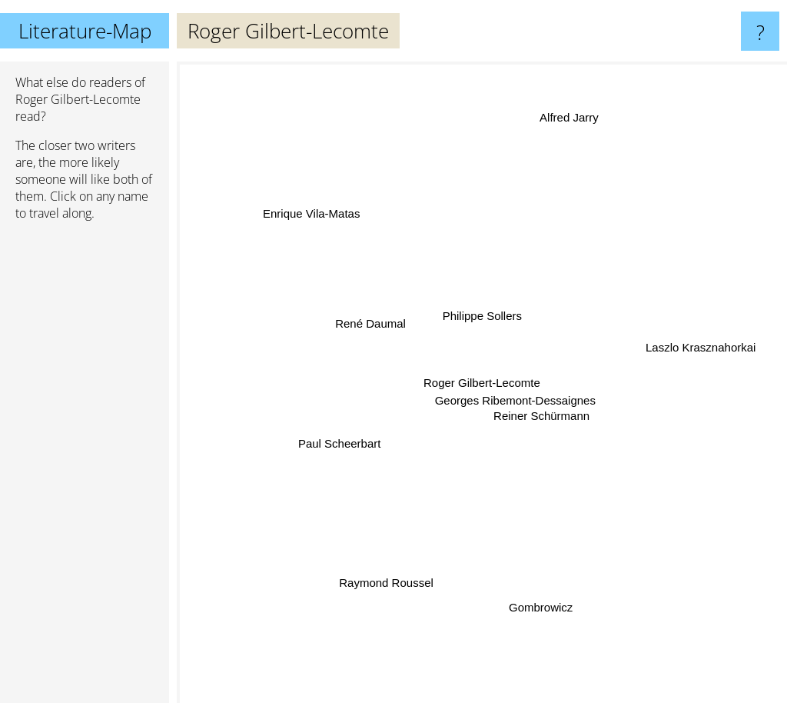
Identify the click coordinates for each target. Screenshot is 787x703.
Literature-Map (84, 31)
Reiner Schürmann (543, 418)
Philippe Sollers (480, 313)
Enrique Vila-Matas (315, 218)
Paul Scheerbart (342, 441)
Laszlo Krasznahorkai (694, 348)
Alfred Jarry (569, 124)
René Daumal (371, 324)
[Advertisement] (84, 468)
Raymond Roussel (389, 578)
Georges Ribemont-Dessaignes (516, 399)
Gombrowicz (539, 598)
